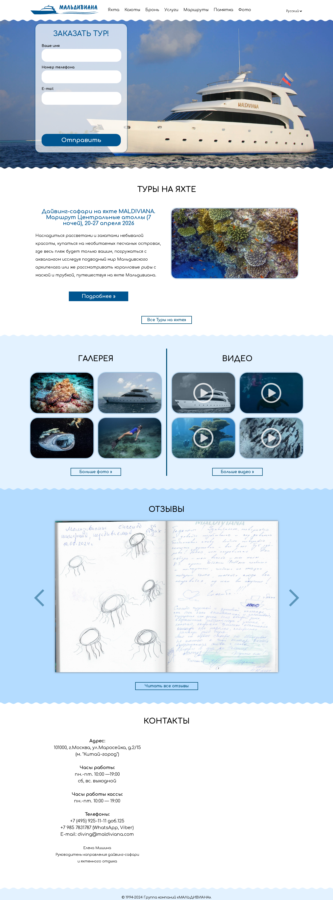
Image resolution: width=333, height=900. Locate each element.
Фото (244, 10)
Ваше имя (51, 46)
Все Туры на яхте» (166, 320)
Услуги (171, 10)
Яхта (113, 10)
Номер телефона (58, 67)
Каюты (132, 10)
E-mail (47, 89)
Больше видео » (237, 472)
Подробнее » (98, 296)
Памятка (223, 10)
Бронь (152, 10)
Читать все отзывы (167, 686)
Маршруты (195, 10)
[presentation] (81, 119)
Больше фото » (95, 472)
